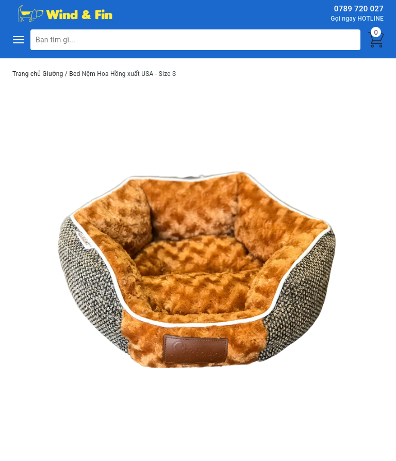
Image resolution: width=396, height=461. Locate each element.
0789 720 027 (359, 8)
